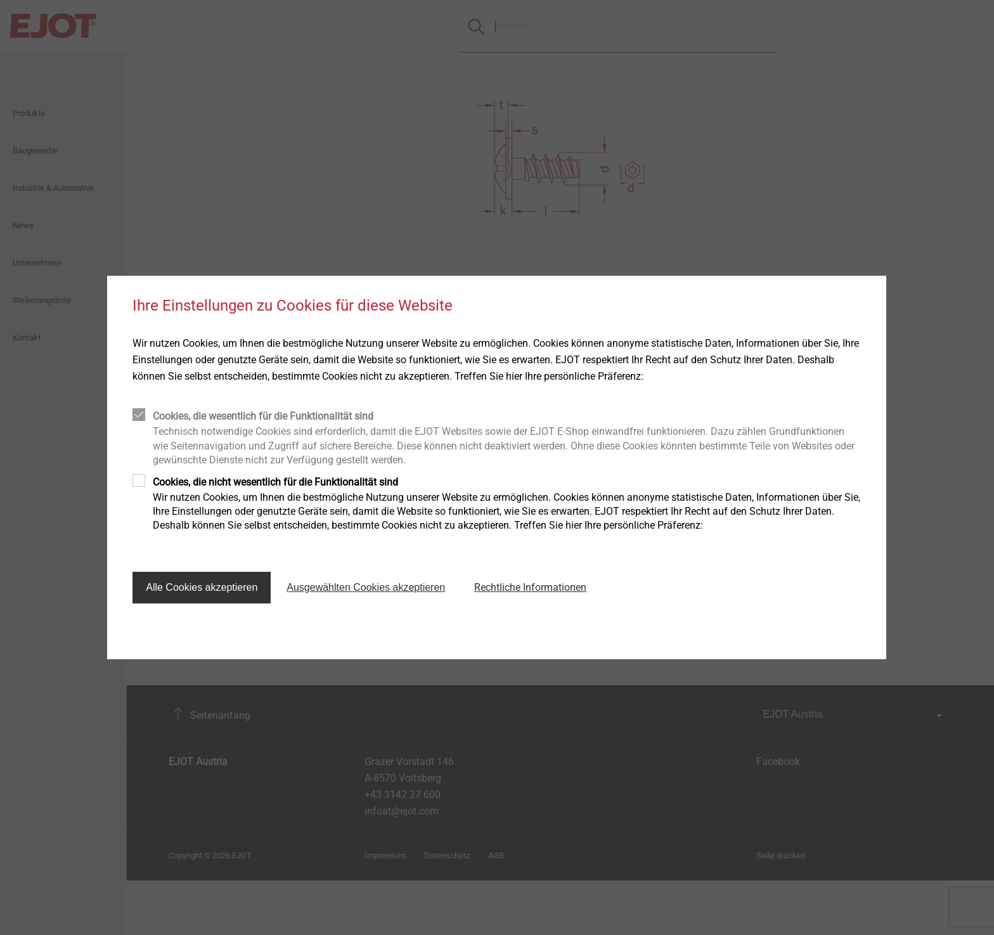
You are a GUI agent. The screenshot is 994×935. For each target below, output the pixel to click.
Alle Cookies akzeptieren (201, 587)
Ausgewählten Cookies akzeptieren (366, 587)
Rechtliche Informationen (530, 587)
